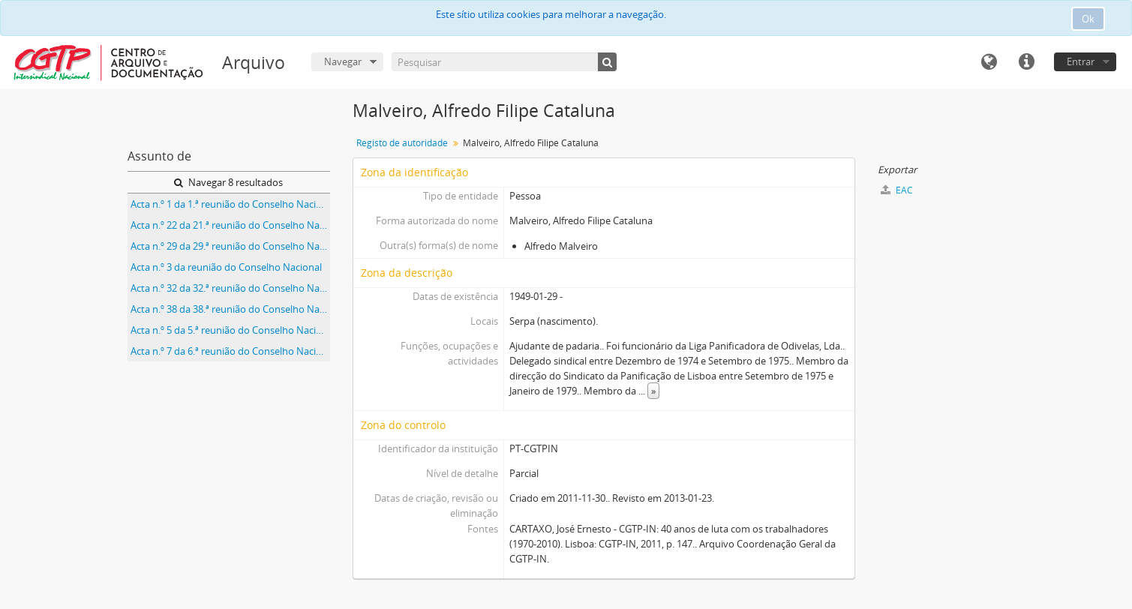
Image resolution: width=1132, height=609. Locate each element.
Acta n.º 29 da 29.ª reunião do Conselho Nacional (230, 246)
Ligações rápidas (1026, 62)
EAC (897, 190)
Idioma (988, 62)
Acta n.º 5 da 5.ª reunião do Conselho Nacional (230, 330)
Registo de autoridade (402, 142)
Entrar (1080, 61)
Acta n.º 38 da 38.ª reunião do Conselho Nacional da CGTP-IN (230, 309)
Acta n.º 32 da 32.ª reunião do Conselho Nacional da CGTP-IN (230, 288)
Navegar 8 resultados (228, 182)
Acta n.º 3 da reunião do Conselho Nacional (226, 267)
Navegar (343, 61)
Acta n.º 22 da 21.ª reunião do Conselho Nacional (230, 225)
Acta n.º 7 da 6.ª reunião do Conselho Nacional (230, 351)
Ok (1088, 19)
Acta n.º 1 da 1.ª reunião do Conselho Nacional (230, 204)
